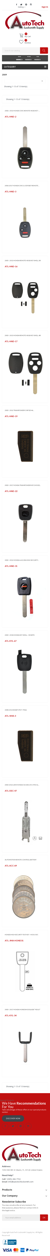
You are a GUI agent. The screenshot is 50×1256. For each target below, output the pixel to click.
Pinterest (26, 4)
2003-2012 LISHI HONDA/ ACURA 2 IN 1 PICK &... (22, 785)
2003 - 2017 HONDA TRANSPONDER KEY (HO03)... (23, 485)
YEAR (37, 56)
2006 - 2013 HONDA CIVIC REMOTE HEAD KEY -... (22, 111)
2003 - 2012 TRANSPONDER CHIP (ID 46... (19, 410)
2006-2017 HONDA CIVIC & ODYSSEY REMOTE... (22, 186)
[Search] (25, 50)
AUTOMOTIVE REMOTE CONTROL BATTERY (20, 860)
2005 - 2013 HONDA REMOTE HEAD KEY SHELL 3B (23, 260)
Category (10, 66)
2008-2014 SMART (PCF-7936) (16, 710)
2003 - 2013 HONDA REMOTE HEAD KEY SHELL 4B (23, 335)
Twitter (21, 4)
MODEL (28, 56)
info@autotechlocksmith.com (20, 1181)
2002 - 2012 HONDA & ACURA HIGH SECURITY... (22, 560)
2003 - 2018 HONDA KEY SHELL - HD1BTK (20, 635)
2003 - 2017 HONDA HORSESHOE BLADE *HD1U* (22, 1010)
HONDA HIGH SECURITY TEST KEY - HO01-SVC (21, 935)
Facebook (17, 4)
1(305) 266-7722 (13, 1179)
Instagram (31, 4)
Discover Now (13, 1118)
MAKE (19, 56)
